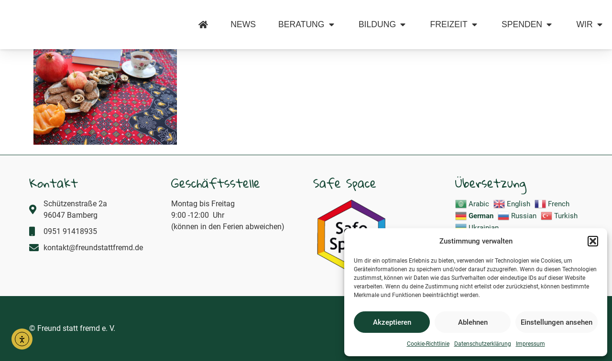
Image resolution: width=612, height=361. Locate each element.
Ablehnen (473, 322)
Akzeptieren (392, 322)
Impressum (530, 343)
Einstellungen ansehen (556, 322)
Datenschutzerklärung (482, 343)
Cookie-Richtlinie (428, 343)
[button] (593, 236)
